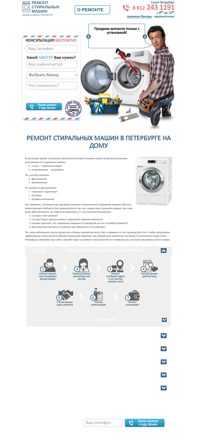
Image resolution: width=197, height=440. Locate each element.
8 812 (46, 430)
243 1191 (153, 8)
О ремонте (92, 9)
